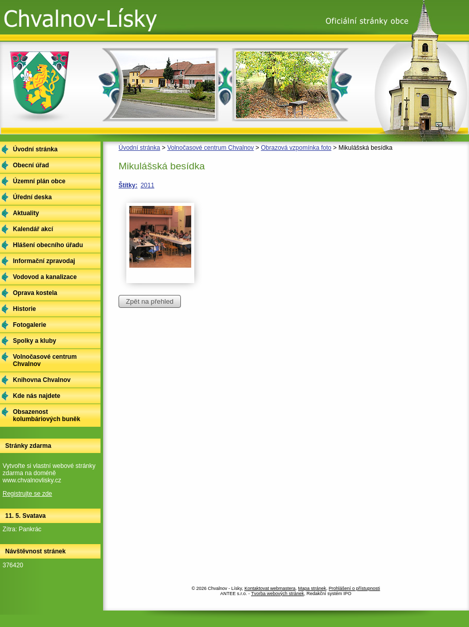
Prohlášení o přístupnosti (354, 588)
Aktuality (26, 213)
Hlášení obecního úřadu (48, 245)
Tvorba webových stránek (277, 593)
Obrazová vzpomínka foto (296, 147)
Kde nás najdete (36, 395)
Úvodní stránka (139, 147)
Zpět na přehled (149, 301)
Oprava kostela (35, 293)
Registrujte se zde (27, 493)
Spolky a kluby (34, 340)
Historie (24, 308)
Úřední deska (32, 197)
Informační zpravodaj (44, 261)
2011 (148, 185)
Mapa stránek (312, 588)
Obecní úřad (31, 165)
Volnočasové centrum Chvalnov (210, 147)
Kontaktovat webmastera (269, 588)
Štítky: (128, 185)
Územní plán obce (39, 181)
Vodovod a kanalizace (45, 277)
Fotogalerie (29, 324)
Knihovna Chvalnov (42, 380)
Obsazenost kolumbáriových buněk (46, 415)
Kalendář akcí (33, 229)
